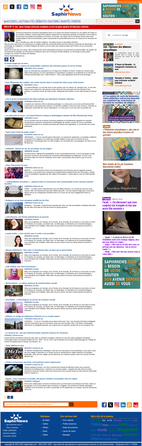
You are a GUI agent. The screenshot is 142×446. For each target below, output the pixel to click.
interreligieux (113, 425)
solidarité (114, 439)
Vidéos (44, 435)
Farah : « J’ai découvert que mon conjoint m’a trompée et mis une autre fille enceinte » (119, 205)
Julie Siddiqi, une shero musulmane (21, 267)
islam (123, 424)
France (96, 424)
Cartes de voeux (68, 431)
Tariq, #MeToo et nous (15, 346)
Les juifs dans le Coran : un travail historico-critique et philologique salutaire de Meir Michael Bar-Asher (49, 116)
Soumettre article (12, 435)
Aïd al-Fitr (96, 420)
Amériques (118, 420)
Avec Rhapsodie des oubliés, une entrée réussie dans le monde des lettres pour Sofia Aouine (45, 82)
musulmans (127, 429)
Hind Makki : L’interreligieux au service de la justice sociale (30, 300)
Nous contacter (11, 428)
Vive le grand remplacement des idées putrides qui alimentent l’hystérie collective (40, 99)
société (107, 438)
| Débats (40, 21)
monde (102, 430)
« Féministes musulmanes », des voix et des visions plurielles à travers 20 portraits (121, 132)
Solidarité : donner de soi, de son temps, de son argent (29, 149)
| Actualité (26, 21)
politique (96, 435)
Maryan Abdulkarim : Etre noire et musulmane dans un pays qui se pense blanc (39, 250)
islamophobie (133, 425)
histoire (106, 425)
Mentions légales (12, 432)
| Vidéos (75, 21)
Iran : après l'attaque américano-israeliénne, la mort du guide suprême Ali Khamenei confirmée (52, 27)
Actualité (45, 420)
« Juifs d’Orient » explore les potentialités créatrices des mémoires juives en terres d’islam (44, 66)
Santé (43, 431)
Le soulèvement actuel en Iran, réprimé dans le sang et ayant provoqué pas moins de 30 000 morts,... (127, 55)
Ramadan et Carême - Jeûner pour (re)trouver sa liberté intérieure (126, 80)
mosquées (112, 430)
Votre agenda (66, 420)
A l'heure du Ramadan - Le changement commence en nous (125, 67)
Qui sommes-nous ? (13, 425)
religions (96, 439)
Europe (135, 420)
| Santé (64, 21)
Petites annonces (68, 424)
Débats (44, 427)
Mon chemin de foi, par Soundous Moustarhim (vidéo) (118, 165)
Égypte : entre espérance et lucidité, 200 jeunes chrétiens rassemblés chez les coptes (41, 379)
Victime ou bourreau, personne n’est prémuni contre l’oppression (33, 362)
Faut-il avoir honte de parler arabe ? (21, 132)
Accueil (11, 21)
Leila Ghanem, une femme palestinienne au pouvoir (27, 217)
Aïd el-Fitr (107, 420)
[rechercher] (121, 35)
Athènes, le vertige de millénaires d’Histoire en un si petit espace (33, 316)
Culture (44, 424)
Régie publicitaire (13, 429)
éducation (127, 420)
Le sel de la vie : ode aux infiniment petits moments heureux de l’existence (37, 333)
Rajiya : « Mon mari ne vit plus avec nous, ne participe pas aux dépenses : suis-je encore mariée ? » (120, 247)
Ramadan (65, 435)
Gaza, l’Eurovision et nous (17, 165)
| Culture (52, 21)
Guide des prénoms (69, 427)
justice (93, 430)
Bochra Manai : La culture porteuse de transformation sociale (31, 283)
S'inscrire (122, 2)
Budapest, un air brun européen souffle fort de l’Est (27, 200)
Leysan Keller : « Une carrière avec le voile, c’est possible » (30, 233)
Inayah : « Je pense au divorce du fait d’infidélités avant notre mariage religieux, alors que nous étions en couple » (120, 239)
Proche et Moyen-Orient (112, 435)
